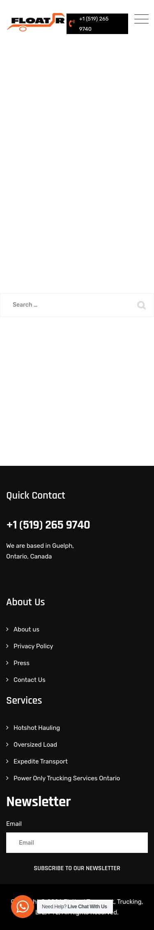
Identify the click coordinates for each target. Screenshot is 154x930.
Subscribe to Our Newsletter (77, 868)
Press (22, 663)
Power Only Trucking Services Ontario (67, 778)
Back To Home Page (71, 347)
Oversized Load (35, 744)
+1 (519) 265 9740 (94, 24)
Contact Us (30, 680)
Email (14, 823)
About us (26, 629)
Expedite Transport (41, 761)
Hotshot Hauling (37, 728)
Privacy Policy (33, 646)
